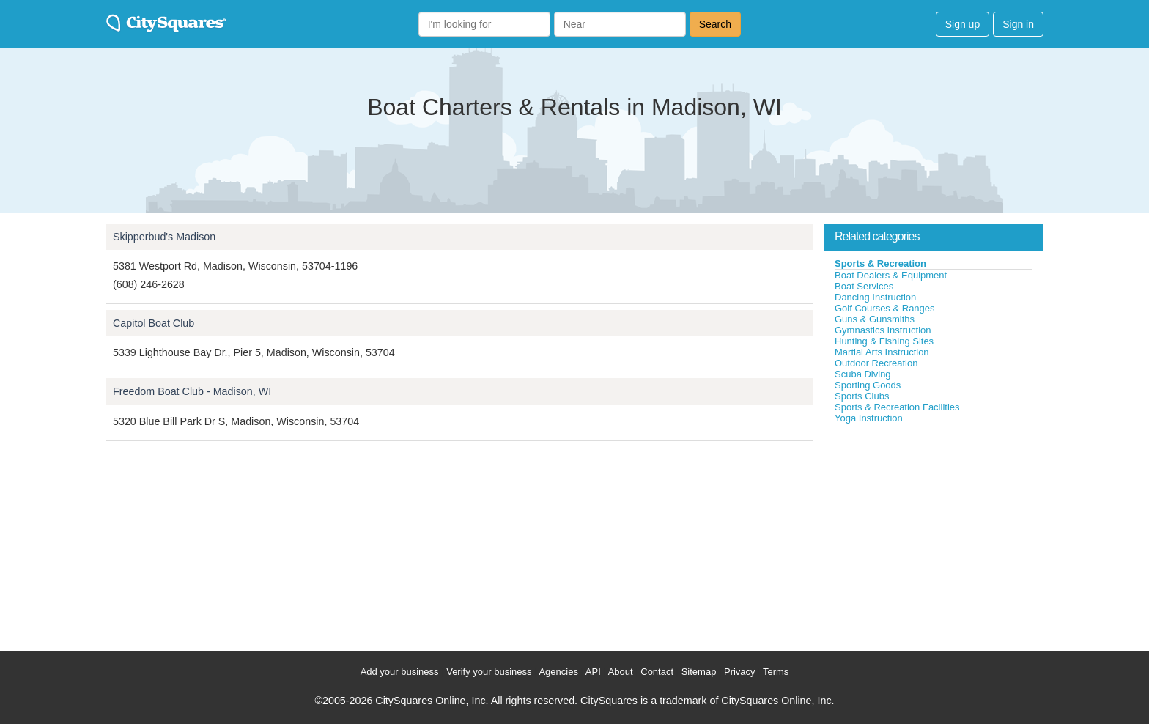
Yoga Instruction (869, 418)
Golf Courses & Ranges (885, 308)
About (620, 671)
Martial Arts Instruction (882, 352)
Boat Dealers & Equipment (891, 275)
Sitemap (699, 671)
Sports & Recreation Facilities (897, 407)
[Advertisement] (933, 534)
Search (715, 24)
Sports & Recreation (880, 263)
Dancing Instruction (875, 297)
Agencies (558, 671)
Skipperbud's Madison (164, 237)
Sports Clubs (862, 396)
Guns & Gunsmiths (875, 319)
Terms (775, 671)
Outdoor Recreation (876, 363)
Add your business (400, 671)
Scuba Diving (863, 374)
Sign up (962, 24)
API (593, 671)
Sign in (1018, 24)
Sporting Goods (868, 385)
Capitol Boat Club (153, 323)
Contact (656, 671)
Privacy (739, 671)
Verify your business (488, 671)
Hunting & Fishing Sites (884, 341)
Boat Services (864, 286)
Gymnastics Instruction (883, 330)
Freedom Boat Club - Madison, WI (192, 391)
